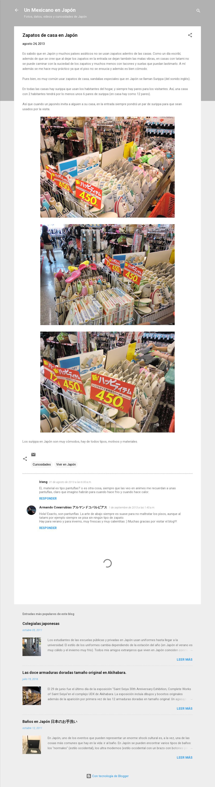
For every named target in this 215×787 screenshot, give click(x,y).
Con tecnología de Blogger (107, 776)
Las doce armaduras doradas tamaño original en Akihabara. (74, 672)
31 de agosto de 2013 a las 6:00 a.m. (70, 482)
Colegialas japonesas (40, 623)
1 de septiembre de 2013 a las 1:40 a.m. (132, 507)
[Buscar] (198, 11)
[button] (190, 36)
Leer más (185, 659)
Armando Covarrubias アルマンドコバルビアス (73, 507)
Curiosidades (42, 464)
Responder (48, 498)
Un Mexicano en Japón (50, 10)
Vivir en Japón (66, 464)
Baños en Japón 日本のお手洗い (49, 721)
